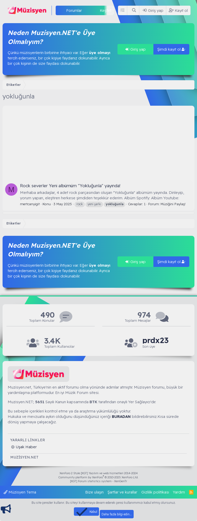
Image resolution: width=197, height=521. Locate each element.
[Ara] (134, 10)
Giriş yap (135, 49)
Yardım (179, 492)
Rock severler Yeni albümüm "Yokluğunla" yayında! (70, 185)
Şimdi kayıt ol (171, 49)
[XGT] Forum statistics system (98, 481)
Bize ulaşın (94, 492)
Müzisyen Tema (20, 492)
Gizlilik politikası (155, 492)
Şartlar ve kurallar (122, 492)
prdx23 (155, 340)
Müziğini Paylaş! (173, 204)
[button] (86, 10)
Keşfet (105, 10)
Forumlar (74, 10)
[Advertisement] (98, 142)
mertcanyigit (30, 204)
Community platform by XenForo (98, 477)
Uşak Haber (26, 446)
